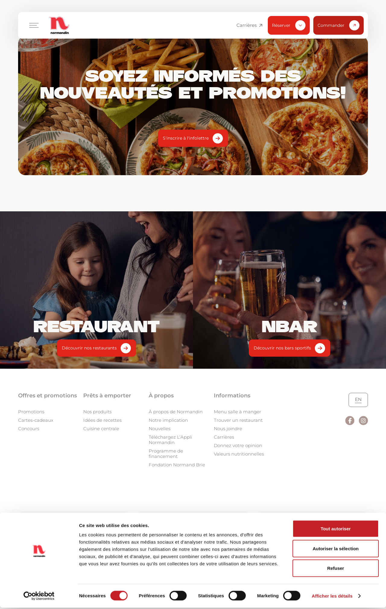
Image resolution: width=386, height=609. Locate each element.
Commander (338, 25)
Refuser (335, 569)
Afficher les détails (332, 597)
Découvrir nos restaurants (89, 348)
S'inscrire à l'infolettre (186, 138)
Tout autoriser (336, 529)
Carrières (249, 25)
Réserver (288, 25)
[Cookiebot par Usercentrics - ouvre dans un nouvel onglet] (39, 597)
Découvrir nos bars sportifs (282, 348)
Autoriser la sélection (336, 549)
